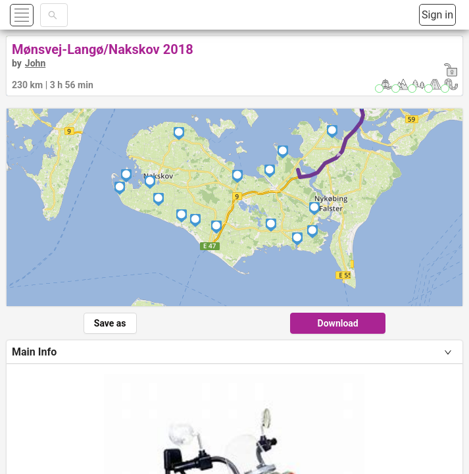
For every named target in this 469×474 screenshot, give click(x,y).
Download (338, 323)
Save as (110, 323)
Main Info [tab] (34, 352)
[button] (37, 15)
